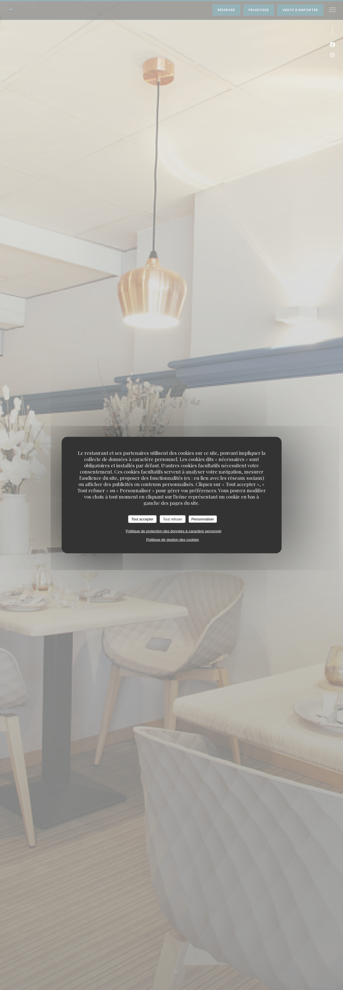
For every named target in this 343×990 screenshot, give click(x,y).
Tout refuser (172, 519)
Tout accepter (142, 519)
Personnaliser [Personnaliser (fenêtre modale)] (203, 519)
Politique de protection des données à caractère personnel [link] (173, 531)
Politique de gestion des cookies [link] (172, 539)
